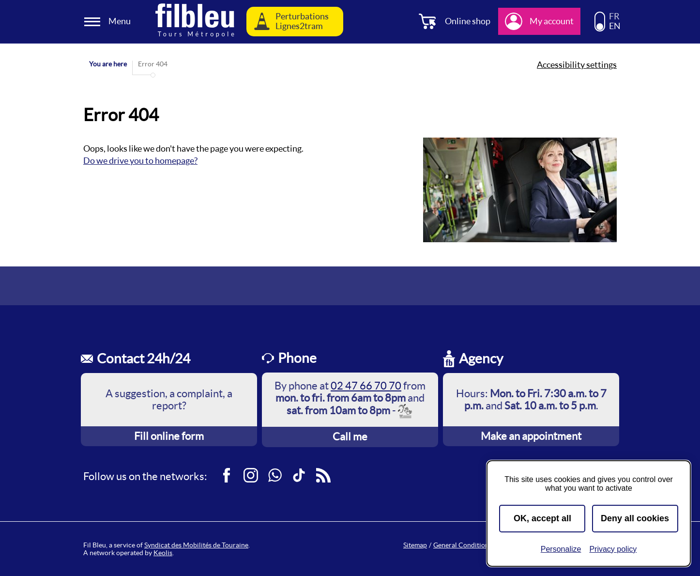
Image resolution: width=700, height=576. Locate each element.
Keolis (162, 553)
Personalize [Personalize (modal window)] (561, 549)
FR (614, 16)
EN (615, 26)
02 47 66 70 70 (366, 385)
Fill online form (169, 436)
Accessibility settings (577, 65)
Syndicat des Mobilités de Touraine (196, 545)
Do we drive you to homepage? (140, 161)
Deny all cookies (635, 518)
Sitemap (415, 545)
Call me (350, 436)
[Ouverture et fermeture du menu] (108, 21)
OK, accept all (542, 518)
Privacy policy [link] (613, 549)
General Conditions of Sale (473, 545)
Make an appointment (531, 436)
